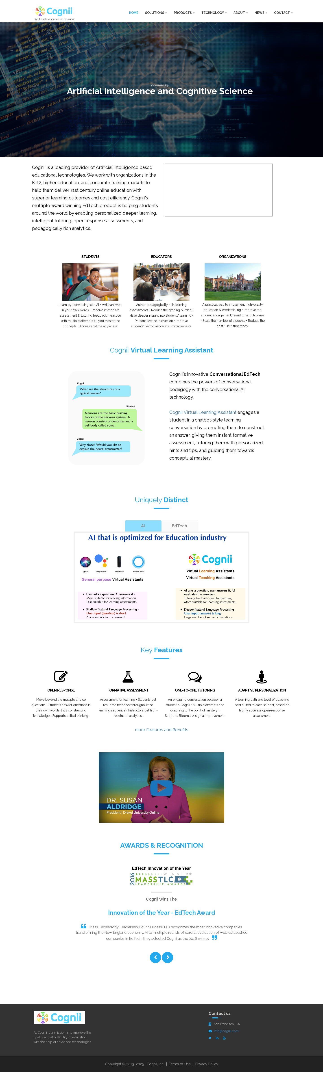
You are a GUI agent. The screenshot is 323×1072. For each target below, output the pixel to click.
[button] (155, 958)
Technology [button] (214, 13)
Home (133, 13)
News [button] (261, 13)
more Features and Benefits (161, 729)
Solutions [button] (156, 13)
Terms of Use (180, 1064)
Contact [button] (283, 13)
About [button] (241, 13)
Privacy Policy (206, 1064)
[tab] (143, 526)
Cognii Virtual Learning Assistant (202, 412)
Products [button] (184, 13)
